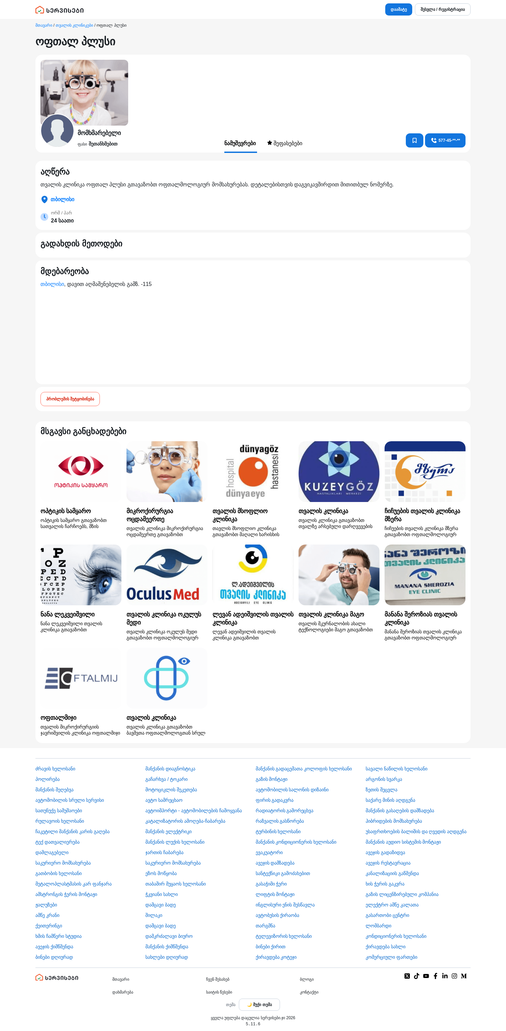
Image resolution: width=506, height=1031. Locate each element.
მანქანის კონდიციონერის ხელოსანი (296, 842)
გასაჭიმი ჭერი (271, 884)
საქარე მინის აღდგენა (390, 800)
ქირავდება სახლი (385, 946)
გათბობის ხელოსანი (58, 873)
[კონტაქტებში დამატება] (414, 140)
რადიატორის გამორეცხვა (285, 810)
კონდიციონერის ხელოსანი (396, 936)
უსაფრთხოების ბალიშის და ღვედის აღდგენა (416, 831)
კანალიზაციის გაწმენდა (392, 873)
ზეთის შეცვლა (381, 789)
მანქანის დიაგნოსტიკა (170, 768)
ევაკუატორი (269, 852)
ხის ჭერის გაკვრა (385, 884)
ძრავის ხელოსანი (55, 768)
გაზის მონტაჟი (272, 779)
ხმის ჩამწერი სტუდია (58, 936)
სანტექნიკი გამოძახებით (283, 873)
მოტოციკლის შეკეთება (171, 789)
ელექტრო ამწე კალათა (392, 904)
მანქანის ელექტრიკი (168, 831)
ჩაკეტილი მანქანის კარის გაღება (72, 831)
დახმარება (122, 992)
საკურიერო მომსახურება (63, 863)
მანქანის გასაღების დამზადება (400, 810)
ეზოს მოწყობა (161, 873)
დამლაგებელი (51, 852)
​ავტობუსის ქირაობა (278, 915)
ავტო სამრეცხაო (163, 800)
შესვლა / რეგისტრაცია (443, 9)
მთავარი (43, 25)
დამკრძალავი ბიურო (169, 936)
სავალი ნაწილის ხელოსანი (396, 768)
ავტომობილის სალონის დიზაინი (292, 789)
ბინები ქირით (271, 946)
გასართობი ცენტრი (387, 915)
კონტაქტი (309, 992)
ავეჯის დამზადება (275, 863)
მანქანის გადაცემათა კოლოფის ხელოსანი (304, 768)
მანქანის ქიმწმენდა (166, 946)
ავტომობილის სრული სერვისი (69, 800)
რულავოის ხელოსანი (59, 821)
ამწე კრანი (47, 915)
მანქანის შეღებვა (54, 789)
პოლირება (47, 779)
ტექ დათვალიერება (57, 842)
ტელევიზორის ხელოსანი (284, 936)
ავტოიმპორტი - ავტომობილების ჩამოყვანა (193, 810)
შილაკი (153, 915)
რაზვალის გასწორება (280, 821)
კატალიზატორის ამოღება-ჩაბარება (185, 821)
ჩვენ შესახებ (217, 979)
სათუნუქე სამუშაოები (58, 810)
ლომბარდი (378, 925)
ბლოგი (307, 979)
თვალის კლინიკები (74, 25)
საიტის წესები (219, 992)
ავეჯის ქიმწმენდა (54, 946)
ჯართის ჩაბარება (164, 852)
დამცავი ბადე (160, 904)
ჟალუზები (46, 904)
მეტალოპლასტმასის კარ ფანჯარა (73, 884)
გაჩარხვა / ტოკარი (166, 779)
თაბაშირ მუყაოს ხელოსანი (175, 884)
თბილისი (52, 284)
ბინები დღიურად (54, 957)
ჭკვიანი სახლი (161, 894)
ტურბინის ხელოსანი (278, 831)
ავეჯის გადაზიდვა (385, 852)
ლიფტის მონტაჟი (275, 894)
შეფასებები (284, 143)
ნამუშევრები (240, 143)
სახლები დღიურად (166, 957)
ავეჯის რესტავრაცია (388, 863)
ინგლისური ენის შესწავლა (285, 904)
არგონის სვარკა (384, 779)
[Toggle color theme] (259, 1005)
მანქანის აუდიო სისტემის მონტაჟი (403, 842)
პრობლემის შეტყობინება (70, 399)
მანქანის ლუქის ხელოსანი (174, 842)
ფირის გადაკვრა (275, 800)
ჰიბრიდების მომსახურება (394, 821)
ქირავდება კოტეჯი (276, 957)
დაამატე (399, 9)
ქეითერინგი (48, 925)
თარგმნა (265, 925)
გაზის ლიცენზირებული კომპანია (402, 894)
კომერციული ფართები (391, 957)
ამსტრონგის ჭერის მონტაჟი (66, 894)
